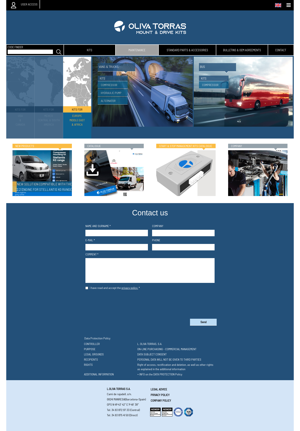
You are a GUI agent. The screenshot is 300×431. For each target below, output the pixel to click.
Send (203, 322)
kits (89, 50)
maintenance (137, 50)
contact (280, 50)
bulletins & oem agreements (242, 50)
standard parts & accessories (187, 50)
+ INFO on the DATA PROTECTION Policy (159, 374)
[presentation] (150, 303)
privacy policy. (129, 288)
